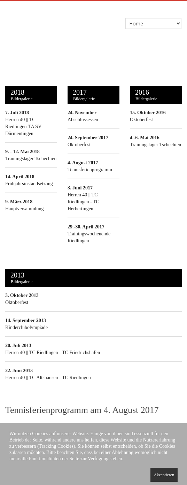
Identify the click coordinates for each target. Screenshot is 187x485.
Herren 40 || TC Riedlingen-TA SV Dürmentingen (23, 126)
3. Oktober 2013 (22, 295)
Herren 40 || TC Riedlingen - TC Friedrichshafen (52, 352)
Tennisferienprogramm (90, 169)
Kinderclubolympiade (26, 327)
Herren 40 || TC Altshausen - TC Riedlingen (48, 377)
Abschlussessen (83, 119)
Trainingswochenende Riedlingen (89, 233)
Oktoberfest (79, 144)
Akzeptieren (164, 474)
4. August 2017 (83, 162)
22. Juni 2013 (19, 370)
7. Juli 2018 (17, 112)
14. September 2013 (25, 320)
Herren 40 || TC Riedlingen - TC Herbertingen (83, 201)
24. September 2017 (88, 137)
